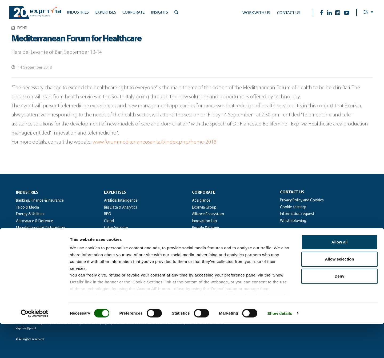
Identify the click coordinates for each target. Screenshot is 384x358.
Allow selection (339, 293)
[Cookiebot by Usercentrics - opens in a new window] (34, 348)
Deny (340, 310)
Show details (279, 347)
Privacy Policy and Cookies (302, 200)
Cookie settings (293, 207)
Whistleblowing (293, 221)
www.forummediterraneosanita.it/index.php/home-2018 (154, 142)
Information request (297, 214)
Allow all (339, 276)
